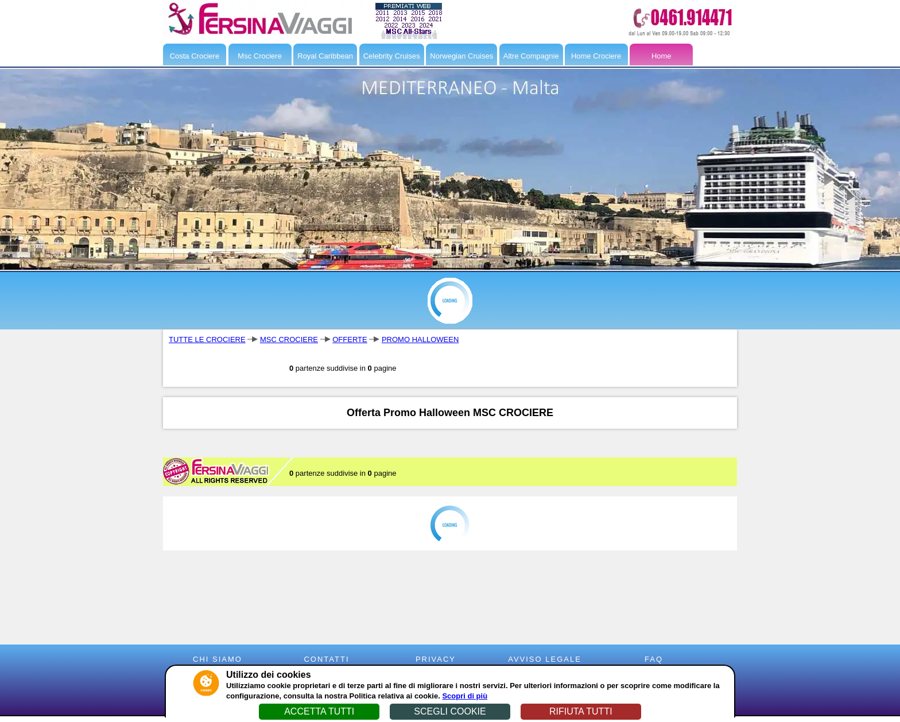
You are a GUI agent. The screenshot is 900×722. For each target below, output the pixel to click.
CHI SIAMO (217, 659)
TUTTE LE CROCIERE (207, 339)
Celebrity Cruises (391, 56)
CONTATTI (326, 659)
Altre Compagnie (531, 56)
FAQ (654, 659)
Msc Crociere (260, 56)
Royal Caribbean (325, 56)
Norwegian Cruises (461, 56)
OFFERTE (349, 339)
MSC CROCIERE (289, 339)
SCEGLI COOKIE (450, 711)
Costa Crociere (195, 56)
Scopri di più (464, 696)
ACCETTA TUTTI (319, 711)
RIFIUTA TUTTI (580, 711)
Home (661, 56)
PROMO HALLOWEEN (420, 339)
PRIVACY (436, 659)
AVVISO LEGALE (544, 659)
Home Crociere (596, 56)
